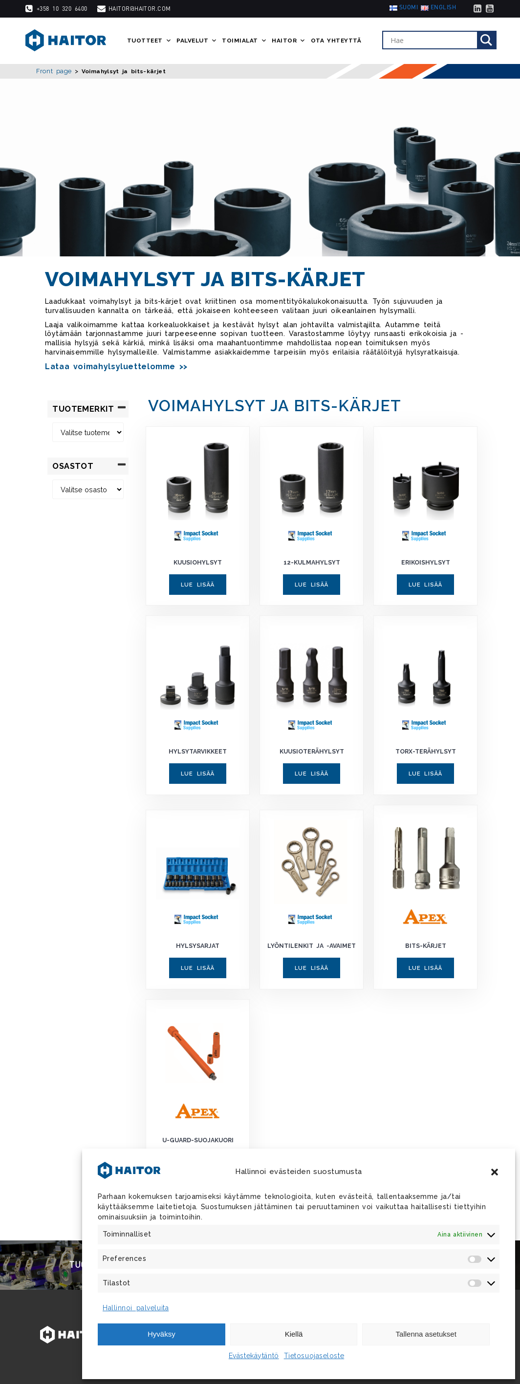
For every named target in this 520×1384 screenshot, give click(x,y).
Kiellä (294, 1334)
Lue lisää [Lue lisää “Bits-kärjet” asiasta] (425, 968)
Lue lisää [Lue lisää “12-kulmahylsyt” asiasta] (311, 584)
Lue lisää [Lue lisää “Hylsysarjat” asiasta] (198, 968)
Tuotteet (149, 40)
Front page (53, 71)
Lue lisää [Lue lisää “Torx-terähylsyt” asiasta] (425, 773)
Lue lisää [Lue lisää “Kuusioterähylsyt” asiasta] (311, 773)
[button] (494, 1172)
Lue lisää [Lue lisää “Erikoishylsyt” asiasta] (425, 584)
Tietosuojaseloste (314, 1356)
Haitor (288, 40)
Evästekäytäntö (254, 1356)
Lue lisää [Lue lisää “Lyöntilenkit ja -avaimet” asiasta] (311, 968)
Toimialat (244, 40)
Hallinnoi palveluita (136, 1308)
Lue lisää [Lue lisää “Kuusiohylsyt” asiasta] (198, 584)
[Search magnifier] (486, 40)
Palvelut (196, 40)
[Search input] (432, 40)
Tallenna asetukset (426, 1334)
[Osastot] (88, 489)
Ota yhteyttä (336, 40)
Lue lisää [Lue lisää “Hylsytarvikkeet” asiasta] (198, 773)
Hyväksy (161, 1334)
